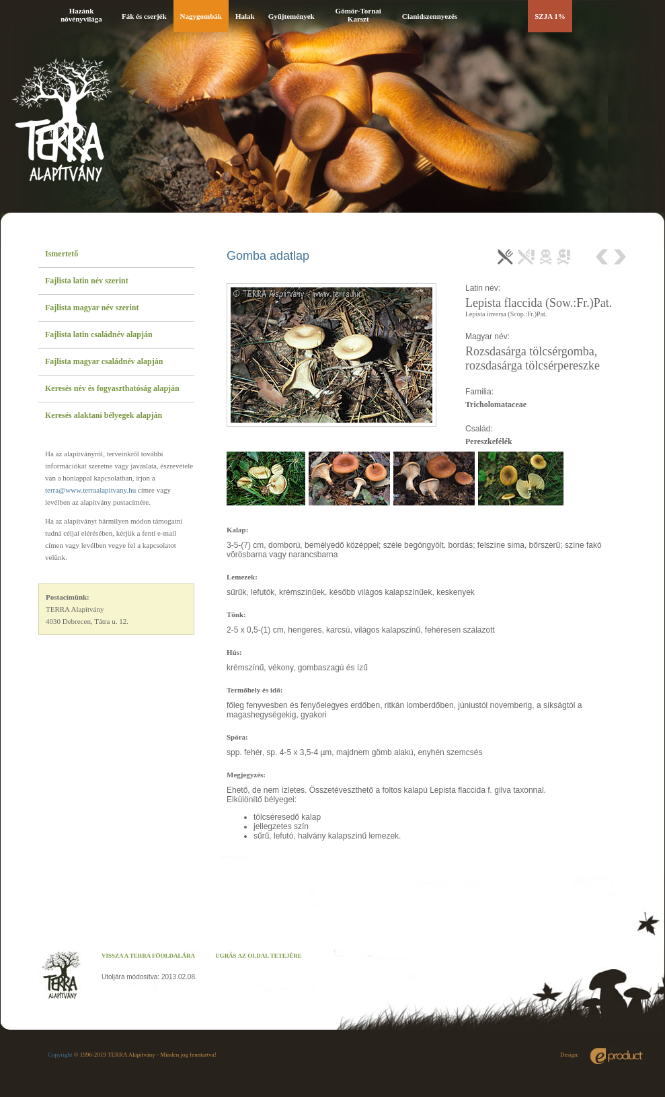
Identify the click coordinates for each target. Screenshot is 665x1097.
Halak (245, 16)
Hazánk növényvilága (81, 15)
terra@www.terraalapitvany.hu (90, 490)
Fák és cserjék (144, 16)
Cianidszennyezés (430, 16)
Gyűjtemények (291, 16)
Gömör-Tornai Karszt (358, 15)
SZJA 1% (550, 16)
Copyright (60, 1054)
